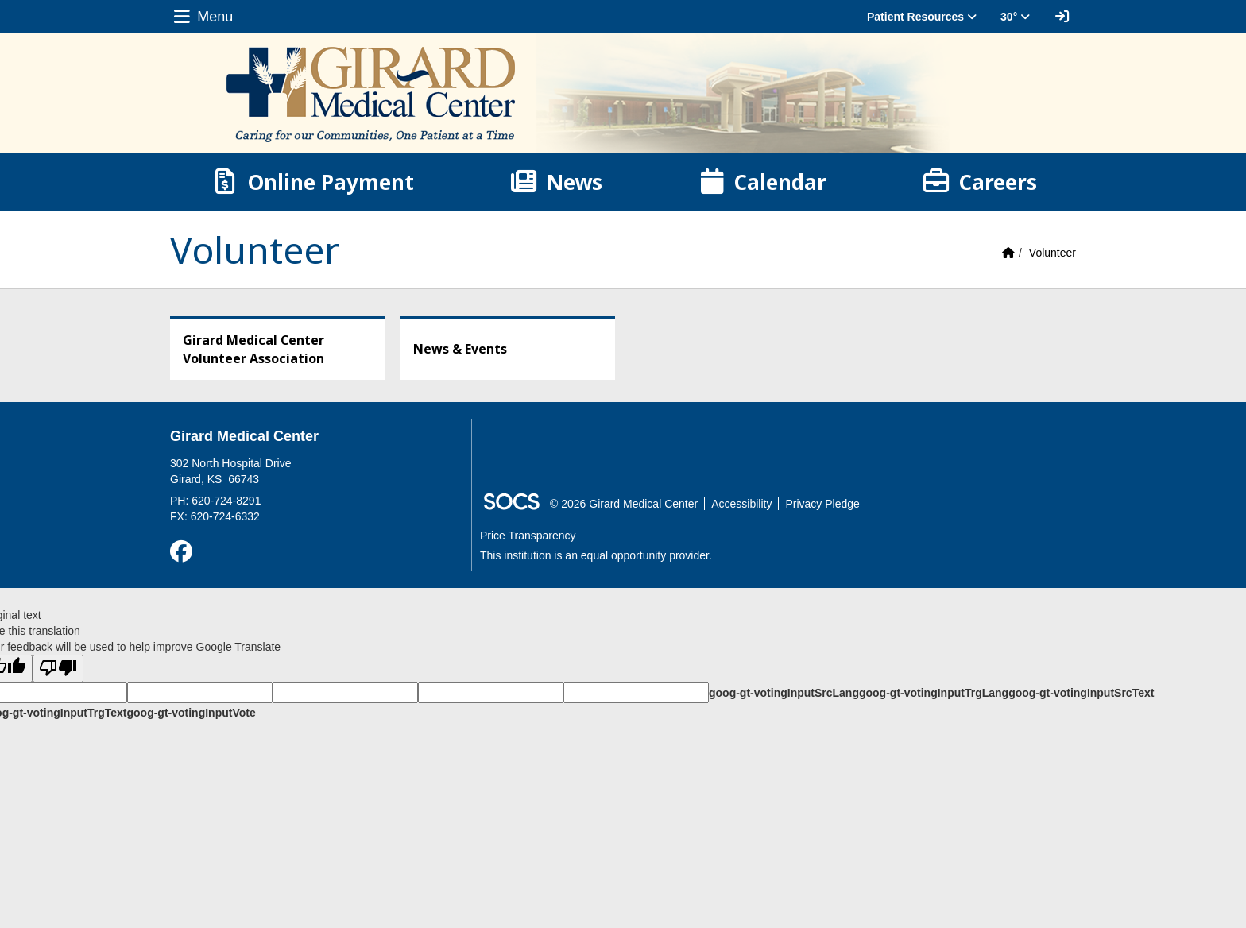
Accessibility (741, 503)
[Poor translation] (58, 668)
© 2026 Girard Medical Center (624, 503)
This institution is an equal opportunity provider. (596, 555)
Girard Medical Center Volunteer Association (253, 349)
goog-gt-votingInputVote (190, 712)
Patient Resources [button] (922, 16)
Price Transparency (528, 535)
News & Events (460, 349)
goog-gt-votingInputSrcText (1081, 692)
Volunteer (1052, 252)
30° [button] (1015, 16)
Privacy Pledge (822, 503)
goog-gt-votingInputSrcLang (784, 692)
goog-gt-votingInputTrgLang (933, 692)
